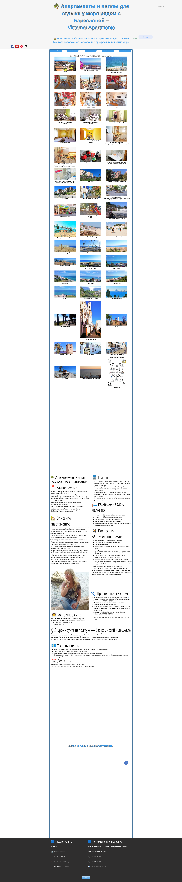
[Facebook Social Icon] (12, 46)
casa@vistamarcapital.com (98, 867)
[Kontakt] (145, 37)
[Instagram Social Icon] (26, 46)
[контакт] (125, 51)
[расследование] (108, 51)
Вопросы (135, 38)
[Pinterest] (21, 46)
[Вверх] (126, 763)
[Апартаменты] (73, 51)
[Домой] (56, 51)
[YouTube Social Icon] (17, 46)
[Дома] (91, 51)
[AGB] (86, 877)
